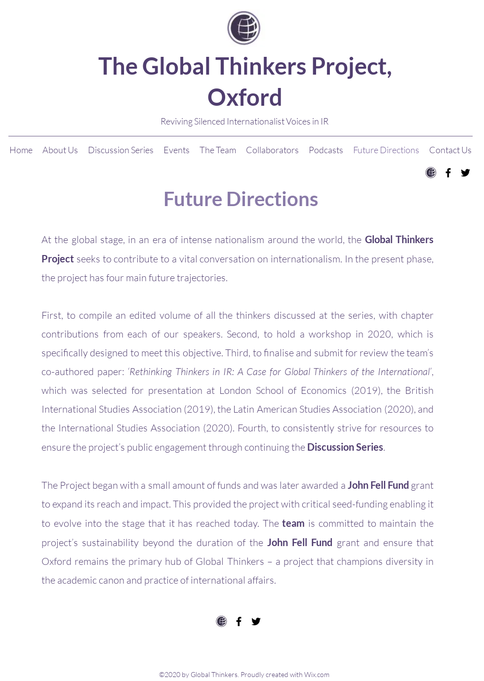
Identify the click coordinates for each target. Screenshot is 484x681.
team (293, 523)
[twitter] (465, 173)
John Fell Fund (378, 485)
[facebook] (448, 173)
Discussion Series (345, 447)
